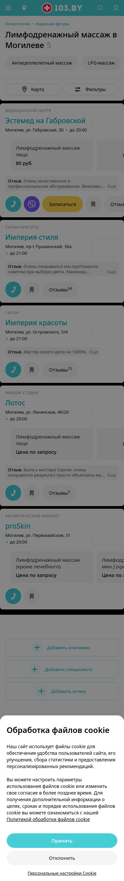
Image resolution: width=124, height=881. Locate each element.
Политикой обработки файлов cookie (48, 819)
